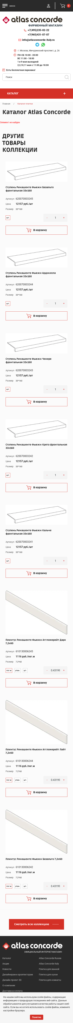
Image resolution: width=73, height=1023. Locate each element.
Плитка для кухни (48, 974)
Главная (6, 104)
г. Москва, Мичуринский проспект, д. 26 (39, 50)
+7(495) (38, 30)
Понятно (36, 1017)
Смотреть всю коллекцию (31, 924)
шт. (7, 218)
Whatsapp (43, 45)
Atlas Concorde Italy (49, 963)
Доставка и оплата (12, 991)
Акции (5, 963)
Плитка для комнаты (50, 980)
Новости (6, 969)
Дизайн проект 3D (11, 980)
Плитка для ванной (49, 969)
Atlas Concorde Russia (50, 958)
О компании (8, 985)
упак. (17, 670)
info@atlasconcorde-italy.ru (38, 39)
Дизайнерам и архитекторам (17, 974)
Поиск (67, 77)
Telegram (37, 45)
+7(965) (38, 34)
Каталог (6, 958)
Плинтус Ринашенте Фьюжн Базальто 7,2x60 (34, 859)
